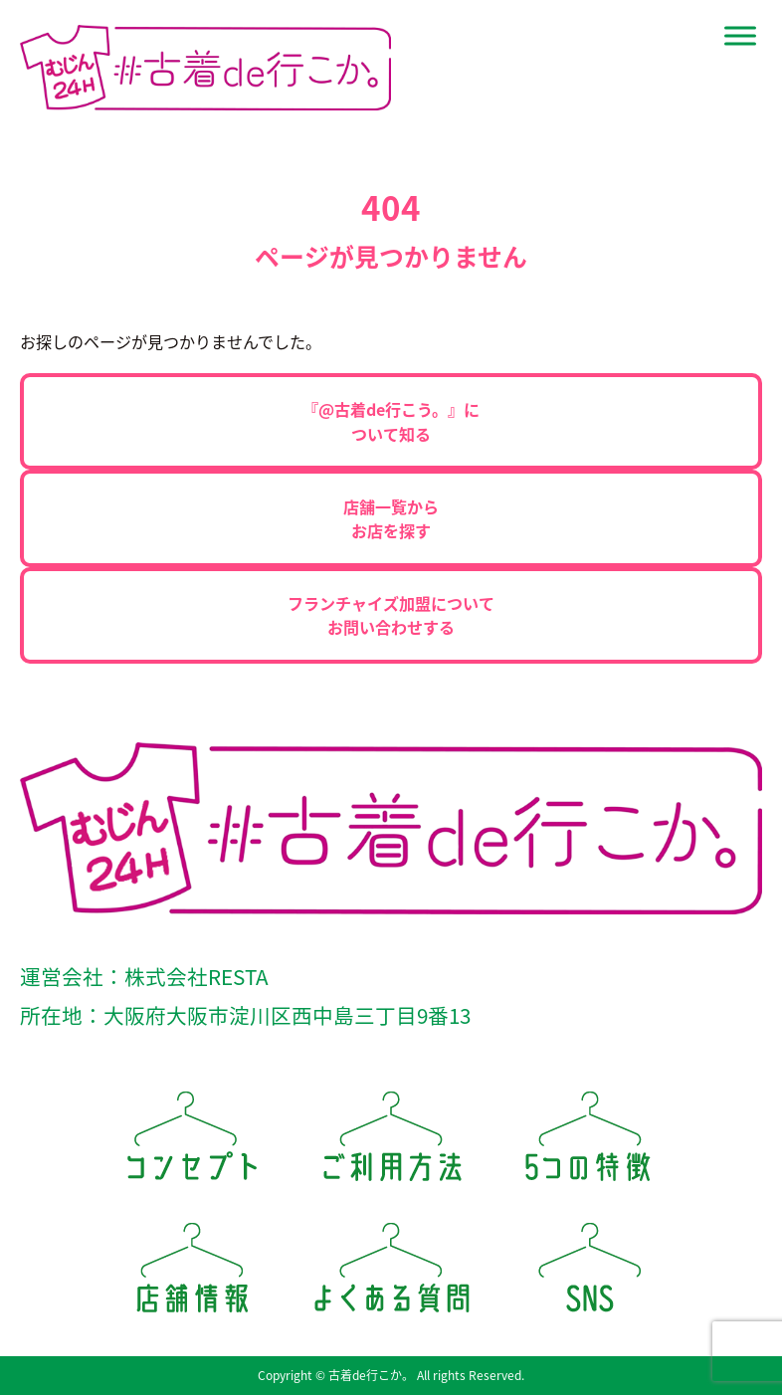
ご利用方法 (391, 1143)
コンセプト (192, 1143)
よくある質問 (391, 1274)
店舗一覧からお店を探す (391, 518)
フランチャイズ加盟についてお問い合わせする (391, 615)
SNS (589, 1274)
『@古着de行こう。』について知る (391, 421)
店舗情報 (192, 1274)
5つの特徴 (589, 1143)
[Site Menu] (740, 35)
